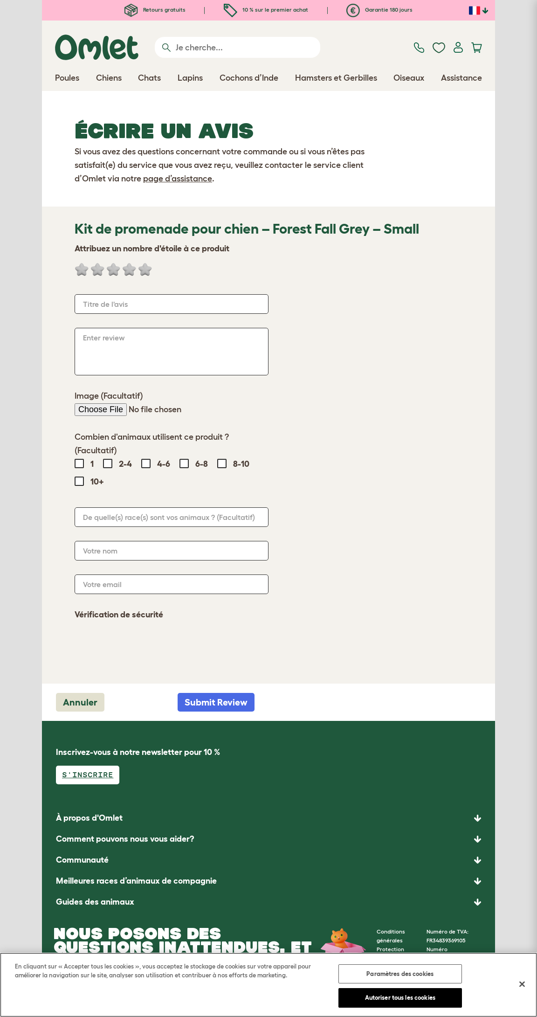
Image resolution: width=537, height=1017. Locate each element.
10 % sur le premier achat (266, 10)
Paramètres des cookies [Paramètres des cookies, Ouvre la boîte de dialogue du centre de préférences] (400, 973)
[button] (268, 902)
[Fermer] (522, 984)
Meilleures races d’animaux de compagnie (136, 881)
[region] (268, 985)
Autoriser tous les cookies (400, 997)
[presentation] (145, 647)
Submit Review (216, 702)
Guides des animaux (95, 901)
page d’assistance (177, 178)
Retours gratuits (155, 10)
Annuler (80, 702)
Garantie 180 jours (379, 10)
